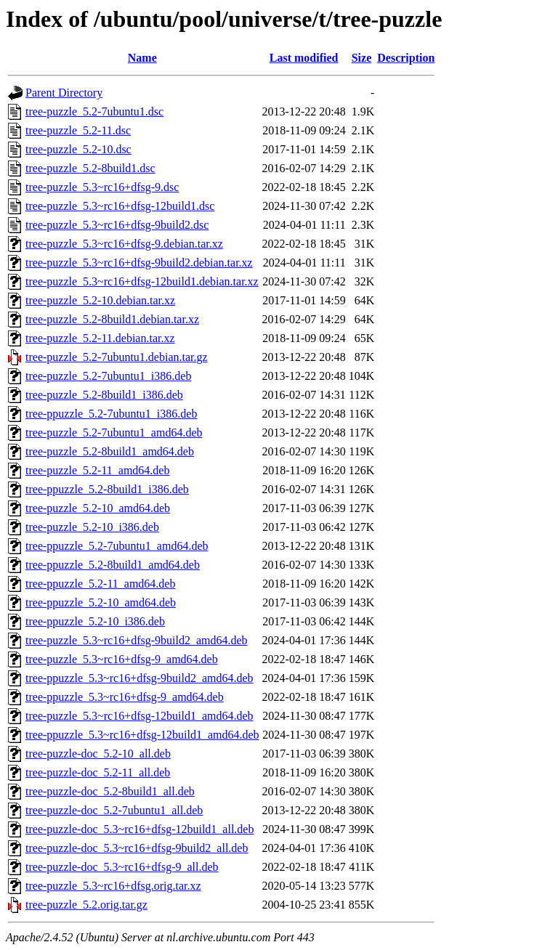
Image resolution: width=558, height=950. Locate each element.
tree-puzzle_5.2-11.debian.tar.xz (100, 338)
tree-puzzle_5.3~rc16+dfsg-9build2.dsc (117, 225)
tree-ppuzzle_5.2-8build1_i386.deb (107, 489)
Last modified (304, 58)
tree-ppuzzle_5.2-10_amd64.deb (100, 602)
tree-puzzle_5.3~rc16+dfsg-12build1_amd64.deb (139, 716)
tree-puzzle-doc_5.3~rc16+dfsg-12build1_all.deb (139, 829)
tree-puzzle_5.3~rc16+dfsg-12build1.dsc (119, 206)
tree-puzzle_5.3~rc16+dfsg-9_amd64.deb (121, 659)
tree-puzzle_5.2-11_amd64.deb (97, 470)
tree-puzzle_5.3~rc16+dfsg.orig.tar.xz (113, 886)
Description (405, 58)
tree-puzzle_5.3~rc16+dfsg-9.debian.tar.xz (124, 244)
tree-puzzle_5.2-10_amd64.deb (97, 508)
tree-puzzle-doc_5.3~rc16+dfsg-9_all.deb (122, 867)
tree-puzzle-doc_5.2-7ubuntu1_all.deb (114, 810)
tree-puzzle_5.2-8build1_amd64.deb (109, 451)
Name (142, 58)
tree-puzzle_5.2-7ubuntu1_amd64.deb (113, 432)
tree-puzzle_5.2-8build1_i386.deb (104, 395)
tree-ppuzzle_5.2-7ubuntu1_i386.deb (111, 413)
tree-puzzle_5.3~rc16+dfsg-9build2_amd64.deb (136, 640)
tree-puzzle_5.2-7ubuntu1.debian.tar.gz (116, 357)
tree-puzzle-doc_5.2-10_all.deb (98, 753)
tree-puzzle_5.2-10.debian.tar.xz (100, 300)
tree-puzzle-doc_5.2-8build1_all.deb (110, 791)
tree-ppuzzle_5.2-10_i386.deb (95, 621)
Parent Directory (63, 92)
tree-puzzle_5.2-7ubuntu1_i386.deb (108, 376)
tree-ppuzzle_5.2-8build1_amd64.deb (112, 565)
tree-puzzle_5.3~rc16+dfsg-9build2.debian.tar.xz (139, 262)
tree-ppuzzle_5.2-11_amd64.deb (100, 583)
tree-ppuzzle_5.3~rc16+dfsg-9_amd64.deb (124, 697)
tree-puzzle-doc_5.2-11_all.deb (97, 772)
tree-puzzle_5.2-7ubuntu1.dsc (94, 111)
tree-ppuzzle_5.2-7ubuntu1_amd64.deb (116, 546)
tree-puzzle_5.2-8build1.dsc (90, 168)
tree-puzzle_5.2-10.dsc (78, 149)
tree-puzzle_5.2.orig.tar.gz (86, 904)
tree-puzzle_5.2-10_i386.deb (92, 527)
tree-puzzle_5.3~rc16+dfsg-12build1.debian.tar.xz (142, 281)
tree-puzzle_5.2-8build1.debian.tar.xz (112, 319)
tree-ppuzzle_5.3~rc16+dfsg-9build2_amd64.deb (139, 678)
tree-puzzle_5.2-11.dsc (78, 130)
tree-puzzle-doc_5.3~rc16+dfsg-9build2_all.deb (136, 848)
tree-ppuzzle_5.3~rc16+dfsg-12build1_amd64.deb (142, 734)
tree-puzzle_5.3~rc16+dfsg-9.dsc (102, 187)
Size (362, 58)
